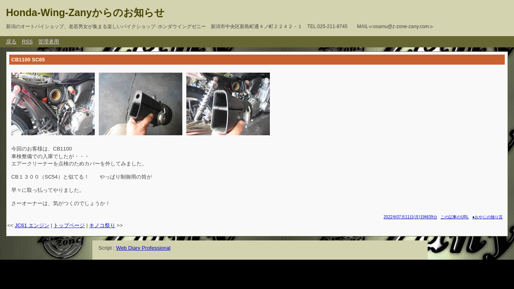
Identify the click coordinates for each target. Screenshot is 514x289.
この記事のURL (455, 217)
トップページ (69, 225)
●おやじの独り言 (487, 217)
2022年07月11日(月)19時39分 (410, 217)
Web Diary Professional (143, 248)
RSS (27, 42)
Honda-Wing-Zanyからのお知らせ (85, 12)
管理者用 (48, 42)
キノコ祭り (102, 225)
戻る (11, 42)
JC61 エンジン (32, 225)
